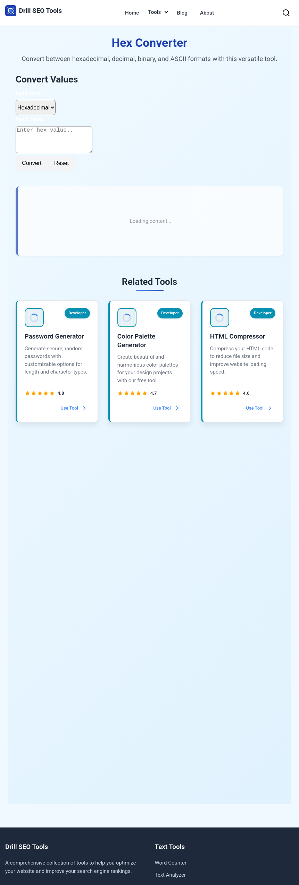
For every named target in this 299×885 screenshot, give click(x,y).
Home (132, 13)
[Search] (286, 12)
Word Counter (171, 863)
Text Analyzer (170, 875)
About (207, 13)
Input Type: (28, 93)
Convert (32, 169)
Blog (182, 13)
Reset (62, 169)
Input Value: (29, 119)
